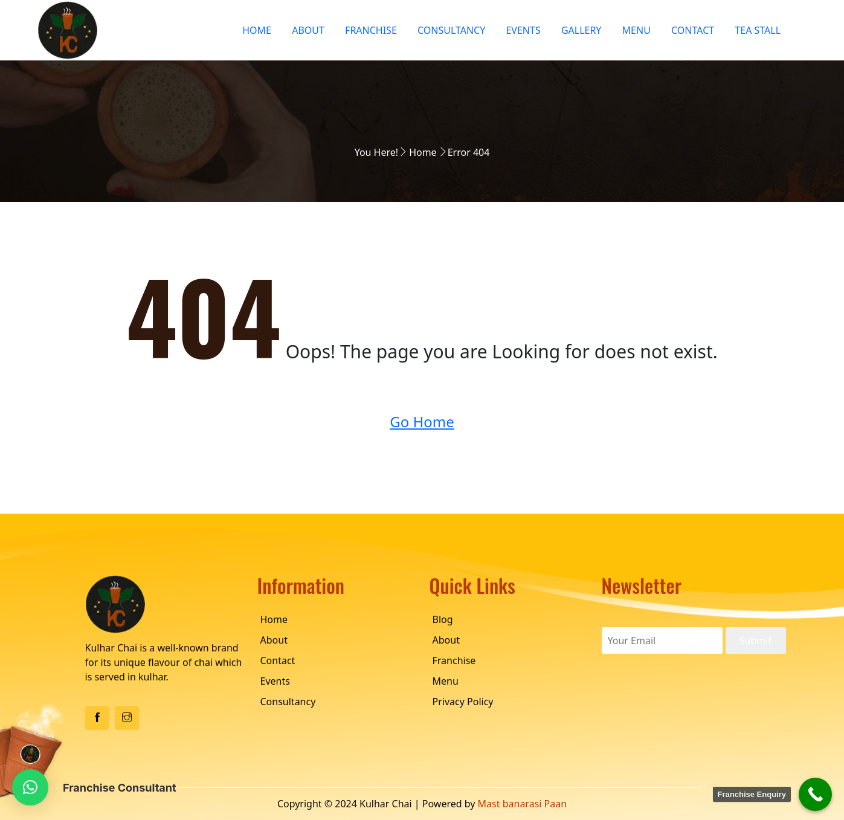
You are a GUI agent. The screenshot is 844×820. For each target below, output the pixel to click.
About (308, 30)
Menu (636, 30)
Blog (443, 619)
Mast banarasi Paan (522, 803)
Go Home (422, 421)
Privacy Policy (463, 701)
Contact (692, 30)
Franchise (371, 30)
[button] (30, 787)
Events (523, 30)
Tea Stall (758, 30)
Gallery (581, 30)
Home (256, 30)
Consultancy (451, 30)
